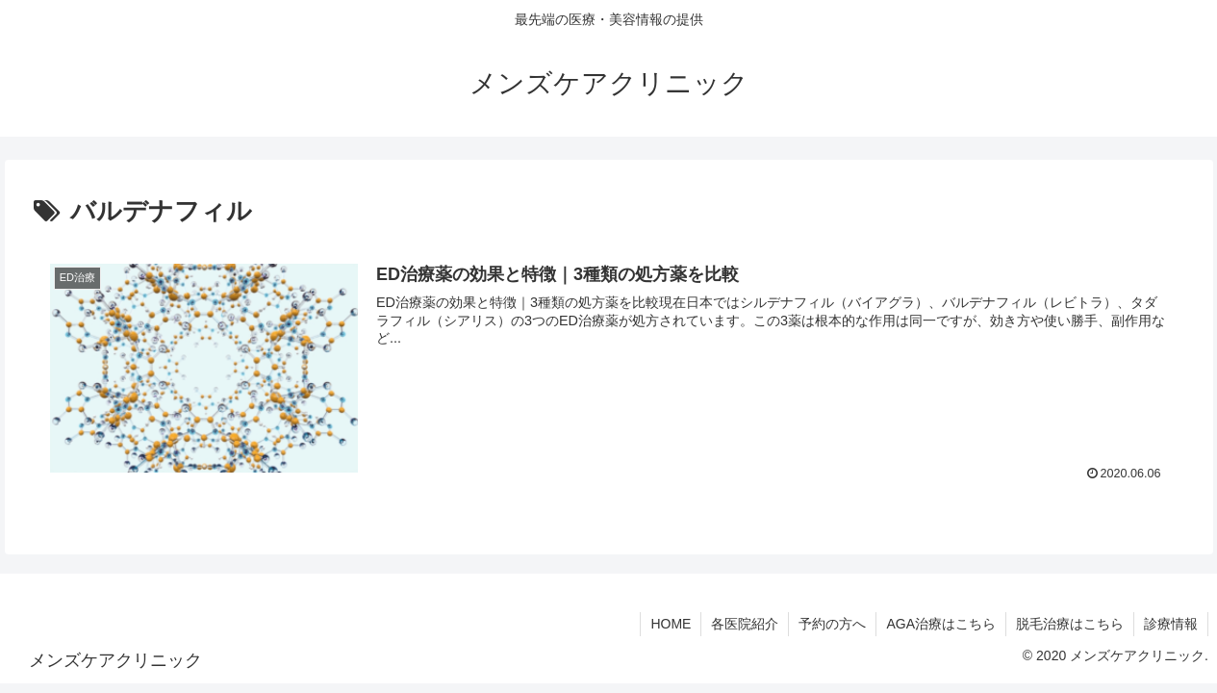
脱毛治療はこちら (1070, 623)
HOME (670, 623)
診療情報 (1171, 623)
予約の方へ (832, 623)
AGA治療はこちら (941, 623)
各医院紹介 (744, 623)
